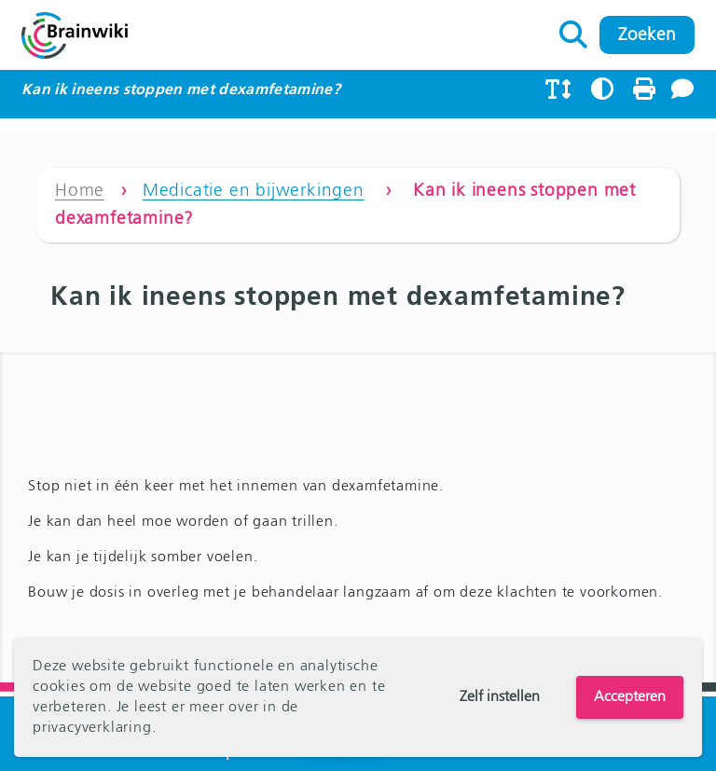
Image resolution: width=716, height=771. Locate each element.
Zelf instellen (500, 697)
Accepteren (630, 697)
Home (79, 191)
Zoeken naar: (573, 30)
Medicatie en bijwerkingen (254, 191)
